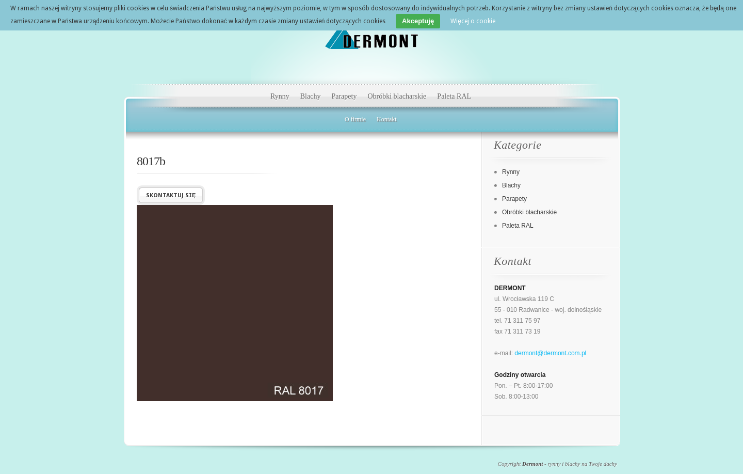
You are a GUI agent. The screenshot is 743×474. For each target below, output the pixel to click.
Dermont (532, 464)
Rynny (279, 96)
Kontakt (387, 119)
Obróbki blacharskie (396, 96)
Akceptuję (418, 21)
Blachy (310, 96)
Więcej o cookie (472, 21)
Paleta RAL (454, 96)
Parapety (344, 96)
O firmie (355, 119)
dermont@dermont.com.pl (550, 353)
